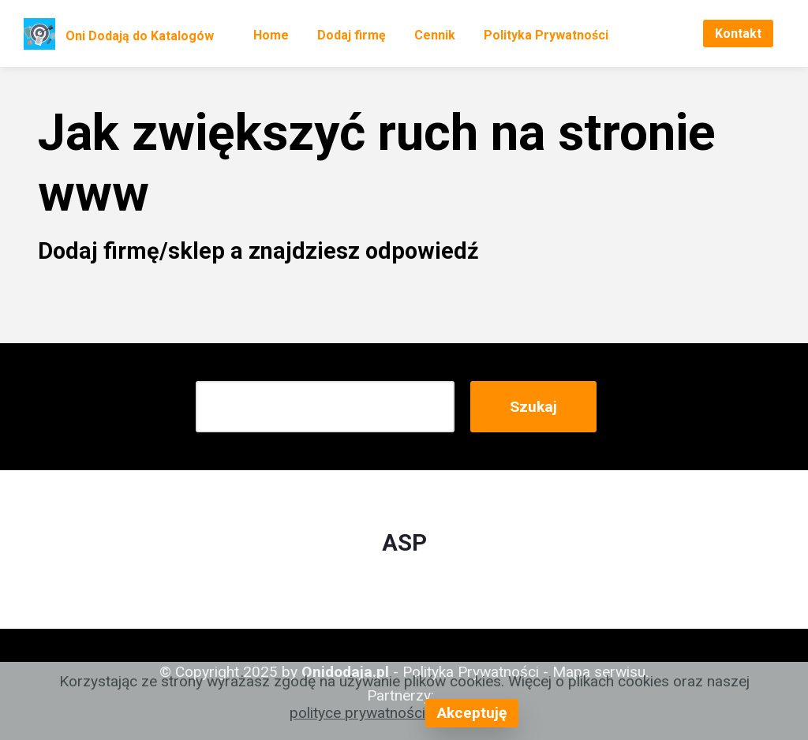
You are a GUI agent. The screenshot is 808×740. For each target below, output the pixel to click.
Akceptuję (472, 713)
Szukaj (533, 407)
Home (271, 35)
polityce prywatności (357, 713)
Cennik (434, 35)
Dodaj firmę (351, 35)
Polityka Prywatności (546, 35)
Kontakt (738, 33)
